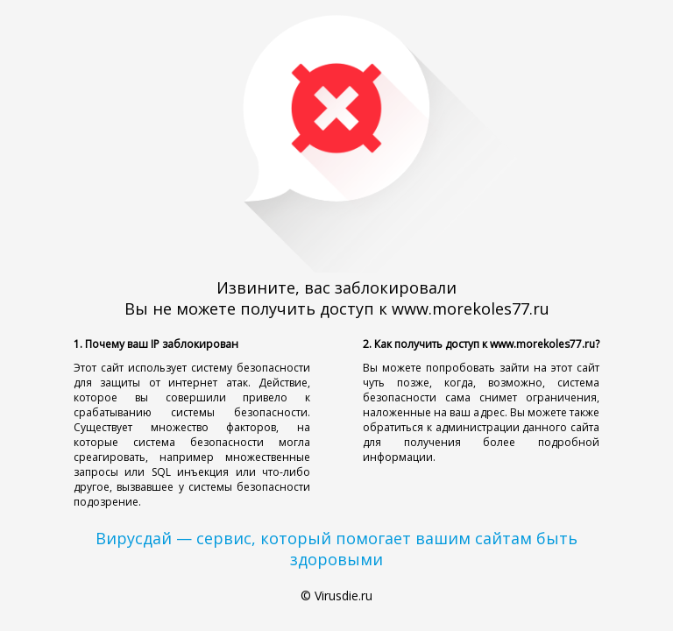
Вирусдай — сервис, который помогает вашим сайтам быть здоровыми (336, 549)
